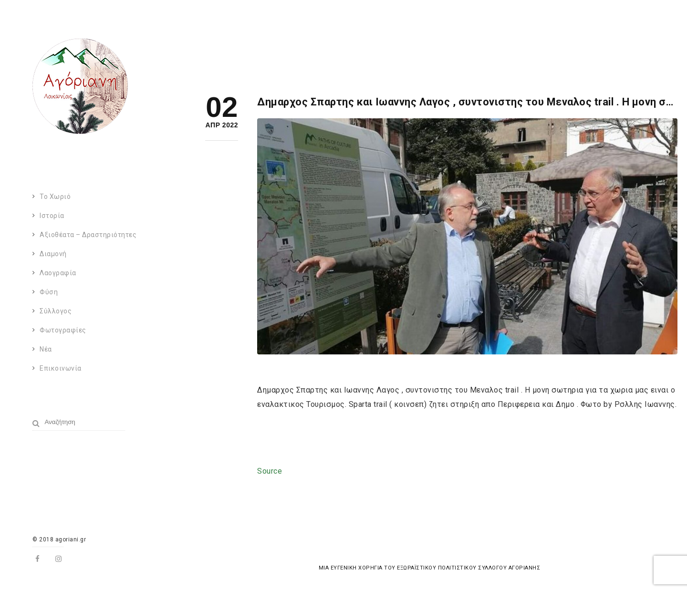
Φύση (49, 292)
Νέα (46, 349)
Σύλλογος (56, 311)
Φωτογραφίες (63, 330)
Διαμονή (53, 254)
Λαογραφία (58, 273)
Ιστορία (52, 215)
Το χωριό (55, 196)
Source (269, 471)
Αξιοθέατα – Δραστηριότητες (88, 234)
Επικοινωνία (61, 368)
